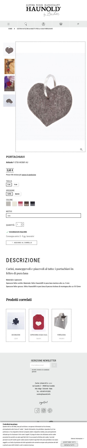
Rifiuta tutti (69, 445)
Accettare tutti (69, 442)
